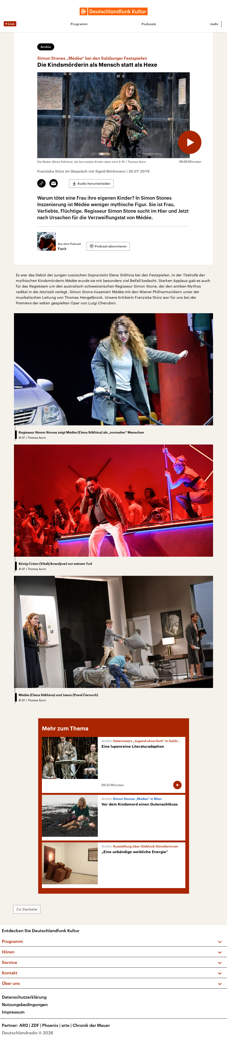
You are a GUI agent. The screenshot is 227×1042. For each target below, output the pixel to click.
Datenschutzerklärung (24, 997)
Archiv (46, 47)
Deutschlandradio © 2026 (27, 1032)
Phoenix (51, 1025)
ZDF (36, 1025)
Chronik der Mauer (91, 1025)
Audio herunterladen (93, 183)
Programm (79, 24)
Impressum (13, 1011)
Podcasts (149, 24)
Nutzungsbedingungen (25, 1004)
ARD (25, 1025)
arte (67, 1025)
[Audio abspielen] (189, 142)
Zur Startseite (26, 909)
